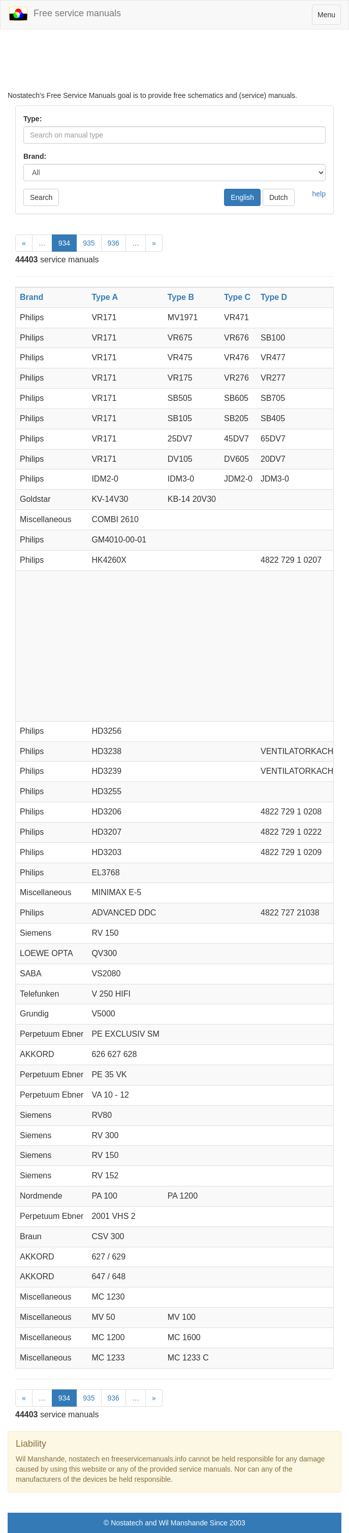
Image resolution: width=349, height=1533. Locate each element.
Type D (274, 297)
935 (88, 243)
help (319, 194)
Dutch (278, 197)
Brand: (34, 156)
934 (64, 243)
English (242, 197)
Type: (32, 119)
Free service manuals (64, 14)
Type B (181, 297)
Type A (104, 297)
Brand (31, 297)
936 (113, 243)
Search (41, 197)
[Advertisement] (174, 65)
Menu (329, 17)
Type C (237, 297)
